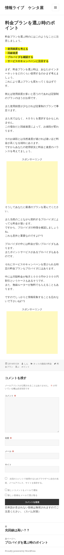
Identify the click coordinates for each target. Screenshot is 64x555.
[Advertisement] (32, 182)
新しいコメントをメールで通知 (23, 490)
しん (26, 363)
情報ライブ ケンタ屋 (24, 7)
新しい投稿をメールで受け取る (23, 495)
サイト (8, 464)
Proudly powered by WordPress (20, 551)
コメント (10, 395)
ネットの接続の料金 (42, 363)
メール (9, 451)
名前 (8, 438)
